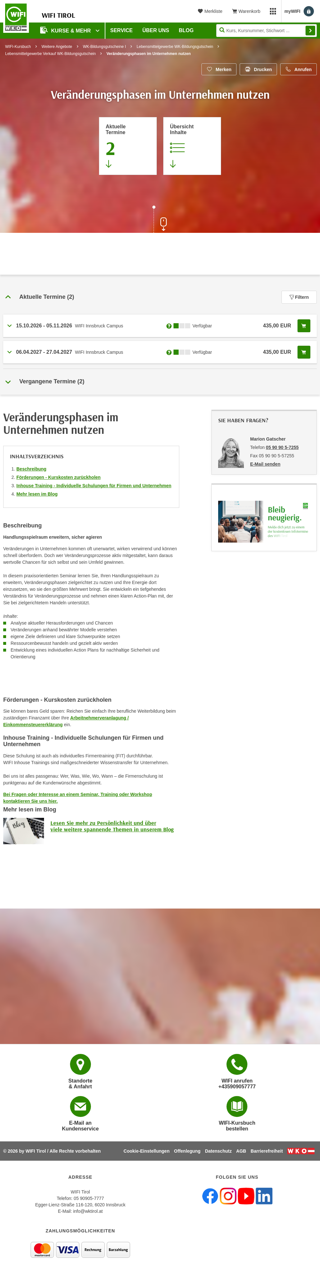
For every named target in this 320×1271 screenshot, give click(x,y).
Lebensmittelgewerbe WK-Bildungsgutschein (175, 46)
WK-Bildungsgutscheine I (104, 46)
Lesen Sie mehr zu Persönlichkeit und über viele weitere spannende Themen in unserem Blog (111, 826)
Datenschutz (218, 1151)
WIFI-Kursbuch (18, 46)
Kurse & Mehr (66, 30)
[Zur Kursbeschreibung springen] (192, 146)
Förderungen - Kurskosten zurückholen (58, 477)
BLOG (186, 30)
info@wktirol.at (88, 1211)
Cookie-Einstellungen (147, 1151)
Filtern (299, 297)
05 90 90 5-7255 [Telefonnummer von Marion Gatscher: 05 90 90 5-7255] (282, 447)
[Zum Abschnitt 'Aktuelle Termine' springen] (128, 146)
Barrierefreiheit (267, 1151)
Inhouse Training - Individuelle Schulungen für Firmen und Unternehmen (93, 485)
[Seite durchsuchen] (266, 30)
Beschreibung (31, 468)
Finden (310, 30)
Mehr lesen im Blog (37, 494)
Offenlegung (187, 1151)
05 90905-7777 (89, 1198)
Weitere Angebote (56, 46)
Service (121, 30)
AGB (241, 1151)
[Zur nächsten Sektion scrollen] (160, 220)
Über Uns (155, 30)
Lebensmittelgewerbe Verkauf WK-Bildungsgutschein (50, 53)
